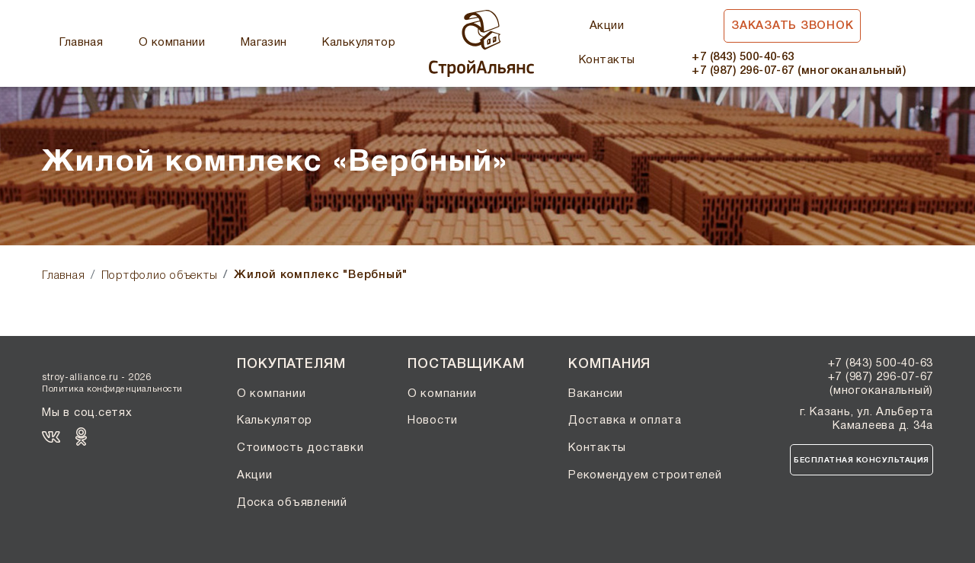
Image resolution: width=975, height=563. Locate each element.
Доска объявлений (292, 502)
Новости (433, 420)
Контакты (607, 60)
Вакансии (595, 394)
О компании (172, 42)
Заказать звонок (792, 26)
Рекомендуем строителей (645, 475)
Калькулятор (358, 42)
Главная (81, 42)
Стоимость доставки (300, 448)
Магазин (264, 42)
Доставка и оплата (625, 420)
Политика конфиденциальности (112, 389)
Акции (607, 26)
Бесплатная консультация (861, 460)
